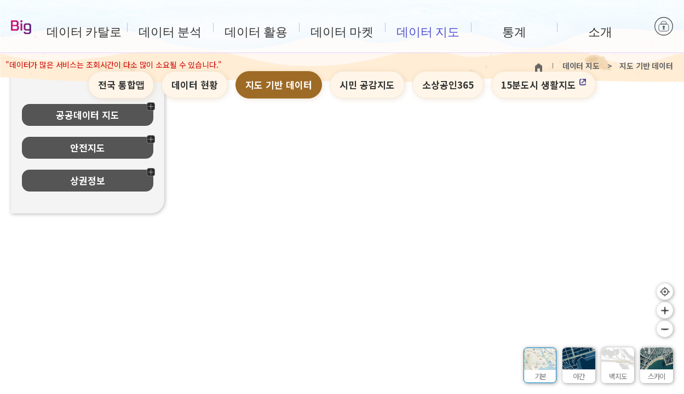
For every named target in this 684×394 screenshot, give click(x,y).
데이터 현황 (194, 84)
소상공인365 (448, 84)
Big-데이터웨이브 (21, 28)
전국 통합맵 (121, 84)
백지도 (617, 376)
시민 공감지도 (367, 84)
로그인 (663, 27)
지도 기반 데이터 (278, 84)
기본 (540, 376)
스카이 (656, 376)
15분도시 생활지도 (543, 84)
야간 (579, 376)
